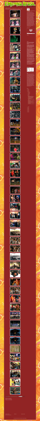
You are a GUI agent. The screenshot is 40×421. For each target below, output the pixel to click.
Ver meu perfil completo (29, 26)
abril (28, 106)
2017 (27, 91)
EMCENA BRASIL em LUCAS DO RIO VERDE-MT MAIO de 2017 (31, 101)
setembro (29, 93)
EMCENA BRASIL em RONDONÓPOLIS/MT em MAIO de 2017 (31, 99)
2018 (27, 90)
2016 (27, 107)
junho (28, 95)
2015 (27, 108)
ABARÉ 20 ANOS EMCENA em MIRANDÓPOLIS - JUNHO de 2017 (31, 96)
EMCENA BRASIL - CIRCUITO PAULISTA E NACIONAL (31, 11)
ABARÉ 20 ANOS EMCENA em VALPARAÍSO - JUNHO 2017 (30, 97)
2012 (27, 110)
